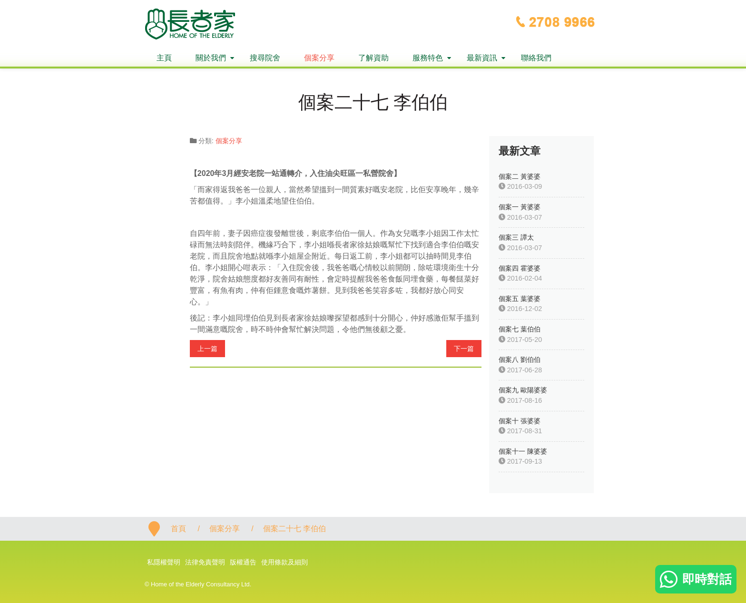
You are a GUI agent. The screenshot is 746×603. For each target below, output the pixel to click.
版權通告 (243, 562)
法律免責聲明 (205, 562)
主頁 (164, 58)
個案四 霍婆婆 (519, 268)
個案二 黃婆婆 (519, 176)
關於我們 (211, 58)
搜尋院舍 (265, 58)
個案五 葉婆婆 (519, 298)
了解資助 (373, 58)
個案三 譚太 (516, 237)
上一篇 (207, 348)
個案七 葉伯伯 (519, 329)
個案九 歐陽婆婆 (523, 390)
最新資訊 (482, 58)
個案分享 (319, 58)
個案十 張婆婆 (519, 421)
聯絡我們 (536, 58)
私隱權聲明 (163, 562)
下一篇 (464, 348)
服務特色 (427, 58)
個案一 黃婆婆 (519, 207)
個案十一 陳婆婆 (523, 451)
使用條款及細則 (284, 562)
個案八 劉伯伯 (519, 359)
